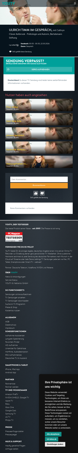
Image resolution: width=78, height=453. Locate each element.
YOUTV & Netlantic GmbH (16, 283)
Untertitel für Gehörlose (15, 348)
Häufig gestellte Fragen (15, 445)
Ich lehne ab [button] (51, 439)
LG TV (7, 417)
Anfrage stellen (11, 449)
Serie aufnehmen (40, 69)
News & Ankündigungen (15, 276)
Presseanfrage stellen (14, 431)
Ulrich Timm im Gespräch (30, 30)
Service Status (11, 280)
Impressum (10, 328)
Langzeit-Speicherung (14, 338)
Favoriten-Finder (12, 342)
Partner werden (12, 387)
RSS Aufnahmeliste (13, 355)
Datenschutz (10, 325)
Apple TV (9, 400)
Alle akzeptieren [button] (53, 434)
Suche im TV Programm (15, 304)
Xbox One (9, 407)
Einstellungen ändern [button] (55, 444)
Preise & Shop (11, 307)
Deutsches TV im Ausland (16, 358)
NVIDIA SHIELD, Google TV (17, 397)
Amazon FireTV (11, 394)
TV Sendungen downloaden (17, 300)
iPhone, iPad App (12, 369)
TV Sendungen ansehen (15, 297)
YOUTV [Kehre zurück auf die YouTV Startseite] (8, 3)
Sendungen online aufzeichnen (18, 294)
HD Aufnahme (11, 345)
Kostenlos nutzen (12, 310)
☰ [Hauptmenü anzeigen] (75, 3)
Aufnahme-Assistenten (15, 335)
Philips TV (9, 420)
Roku (7, 404)
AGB (7, 321)
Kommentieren (39, 186)
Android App (10, 372)
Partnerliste (10, 383)
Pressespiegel (11, 434)
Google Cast (10, 410)
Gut (35, 193)
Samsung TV (10, 413)
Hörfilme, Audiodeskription (16, 351)
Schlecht (42, 193)
